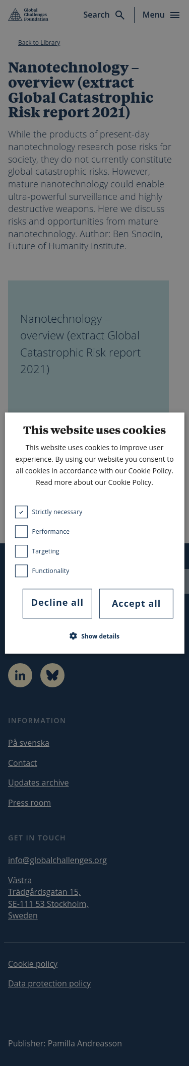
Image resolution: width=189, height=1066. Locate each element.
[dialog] (94, 533)
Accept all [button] (136, 604)
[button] (94, 636)
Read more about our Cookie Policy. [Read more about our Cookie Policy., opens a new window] (94, 482)
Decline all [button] (57, 603)
